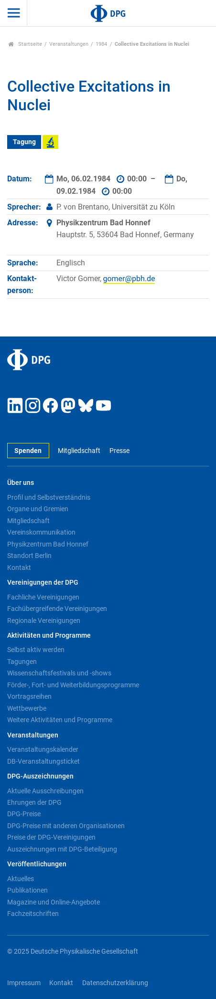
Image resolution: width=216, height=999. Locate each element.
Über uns (20, 483)
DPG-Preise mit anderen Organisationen (66, 826)
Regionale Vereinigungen (43, 620)
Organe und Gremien (37, 509)
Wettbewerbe (26, 708)
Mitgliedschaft (79, 451)
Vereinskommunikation (41, 532)
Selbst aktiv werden (36, 649)
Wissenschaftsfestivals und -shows (59, 673)
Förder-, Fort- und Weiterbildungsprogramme (73, 685)
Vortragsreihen (29, 696)
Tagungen (22, 661)
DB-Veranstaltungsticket (43, 761)
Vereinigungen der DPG (42, 582)
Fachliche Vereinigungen (43, 597)
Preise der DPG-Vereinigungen (51, 837)
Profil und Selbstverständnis (48, 497)
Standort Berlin (29, 555)
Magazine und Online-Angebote (53, 902)
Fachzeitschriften (33, 913)
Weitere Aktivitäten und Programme (59, 720)
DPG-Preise (24, 814)
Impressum (24, 983)
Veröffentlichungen (36, 864)
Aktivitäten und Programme (49, 635)
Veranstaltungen (68, 44)
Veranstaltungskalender (42, 749)
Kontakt (19, 567)
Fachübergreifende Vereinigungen (57, 608)
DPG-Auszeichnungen (40, 776)
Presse (119, 451)
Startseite (25, 44)
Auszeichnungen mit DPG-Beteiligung (62, 849)
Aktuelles (20, 879)
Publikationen (27, 890)
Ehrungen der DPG (34, 802)
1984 (101, 44)
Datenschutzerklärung (115, 983)
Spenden (28, 451)
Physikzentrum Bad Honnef (47, 544)
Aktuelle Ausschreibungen (45, 791)
